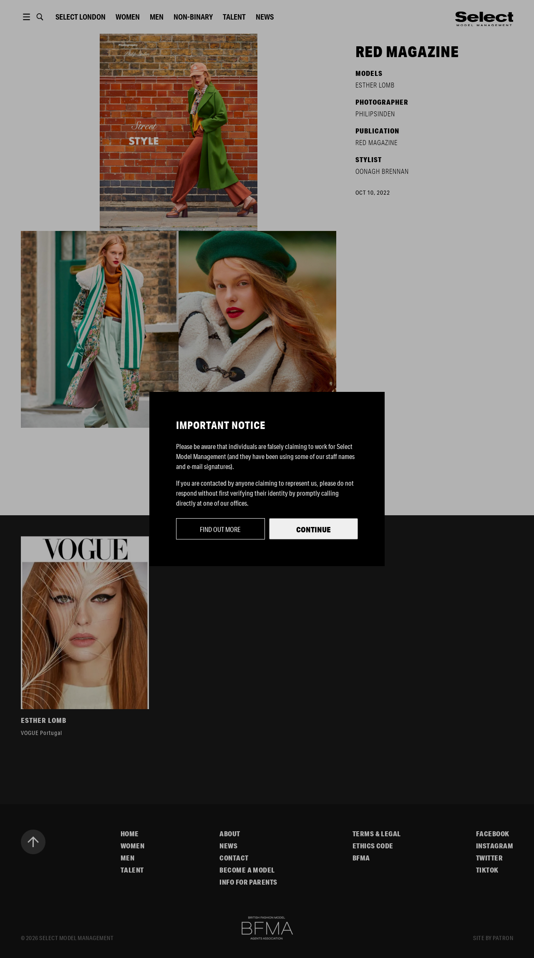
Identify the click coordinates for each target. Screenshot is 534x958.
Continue (313, 529)
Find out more (220, 529)
